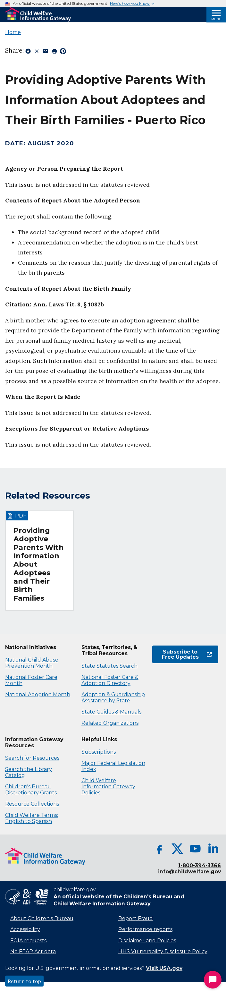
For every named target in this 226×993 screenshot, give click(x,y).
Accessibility (25, 929)
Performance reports (145, 929)
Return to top (24, 981)
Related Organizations (109, 723)
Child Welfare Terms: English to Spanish (31, 818)
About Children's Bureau (41, 918)
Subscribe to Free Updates (187, 654)
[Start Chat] (213, 980)
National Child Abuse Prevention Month (31, 663)
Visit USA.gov (164, 968)
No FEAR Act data (33, 951)
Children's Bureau (147, 897)
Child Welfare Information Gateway (102, 904)
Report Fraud (135, 918)
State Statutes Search (109, 666)
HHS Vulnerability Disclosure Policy (162, 951)
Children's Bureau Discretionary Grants (31, 789)
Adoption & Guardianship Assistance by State (113, 697)
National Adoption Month (37, 694)
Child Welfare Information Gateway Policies (108, 786)
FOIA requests (28, 940)
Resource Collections (32, 804)
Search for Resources (32, 758)
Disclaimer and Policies (147, 940)
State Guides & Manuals (111, 712)
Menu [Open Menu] (216, 19)
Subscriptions (98, 752)
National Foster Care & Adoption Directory (109, 680)
